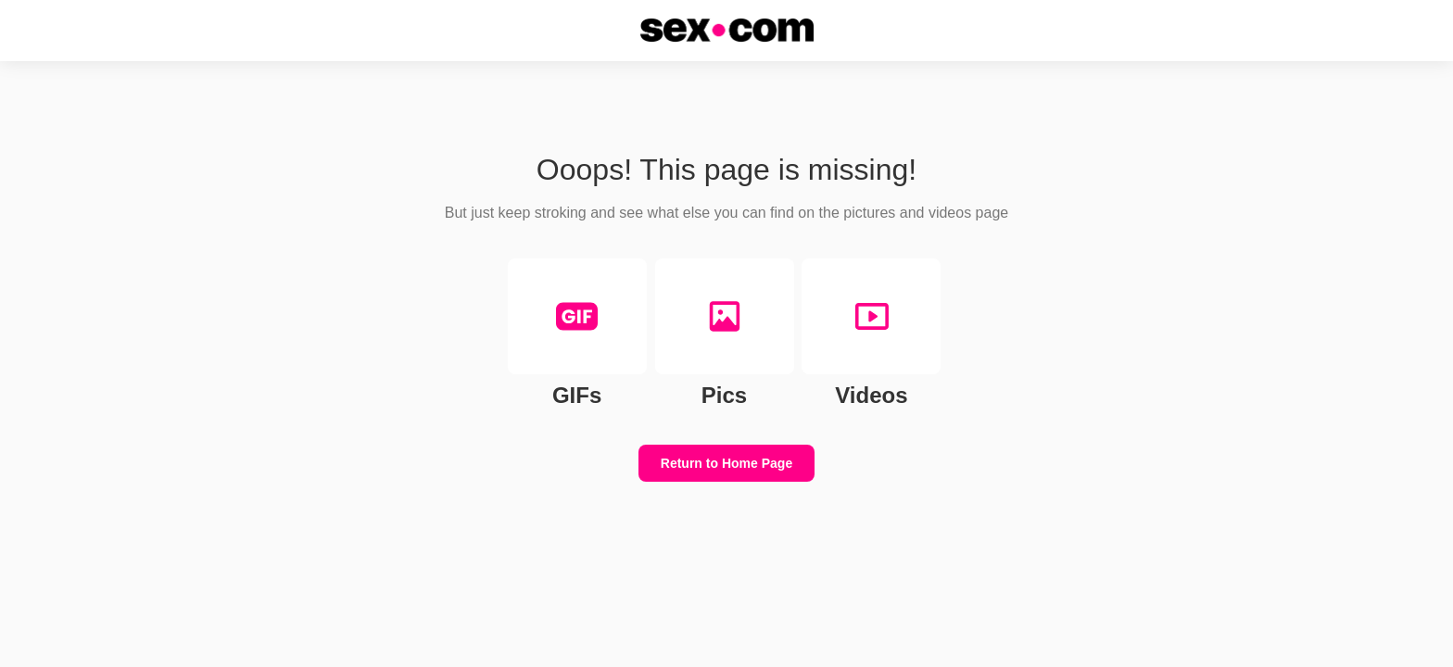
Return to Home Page (726, 463)
